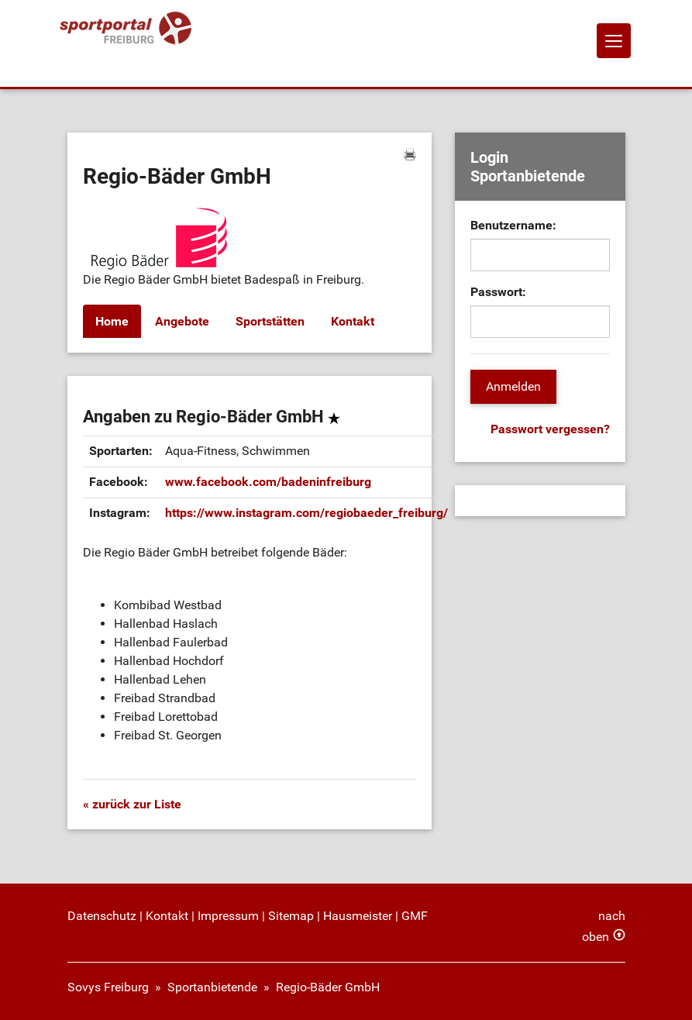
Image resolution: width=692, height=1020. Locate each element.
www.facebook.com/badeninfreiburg (268, 481)
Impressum (228, 915)
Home (112, 321)
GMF (414, 915)
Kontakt (352, 321)
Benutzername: (513, 225)
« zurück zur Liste (132, 804)
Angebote (182, 321)
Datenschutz (101, 915)
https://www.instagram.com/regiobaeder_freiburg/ (306, 512)
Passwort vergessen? (550, 429)
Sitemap (291, 915)
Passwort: (498, 291)
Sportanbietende (212, 987)
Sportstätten (270, 321)
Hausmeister (357, 915)
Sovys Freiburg (108, 987)
